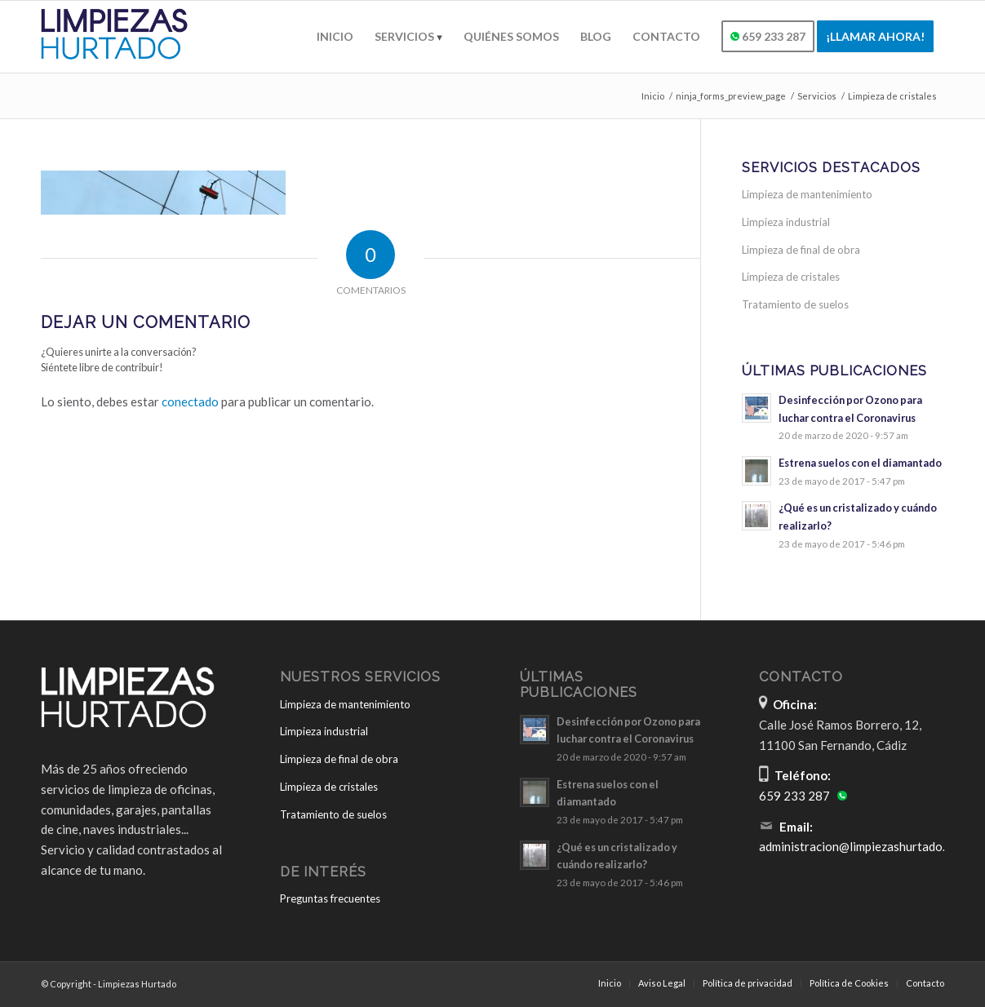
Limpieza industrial (786, 221)
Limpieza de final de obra (801, 249)
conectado (190, 401)
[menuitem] (335, 37)
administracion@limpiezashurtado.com (863, 846)
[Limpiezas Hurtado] (119, 37)
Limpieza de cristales (791, 276)
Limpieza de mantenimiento (807, 194)
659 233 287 (794, 795)
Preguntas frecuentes (330, 898)
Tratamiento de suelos (795, 304)
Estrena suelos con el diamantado (860, 462)
